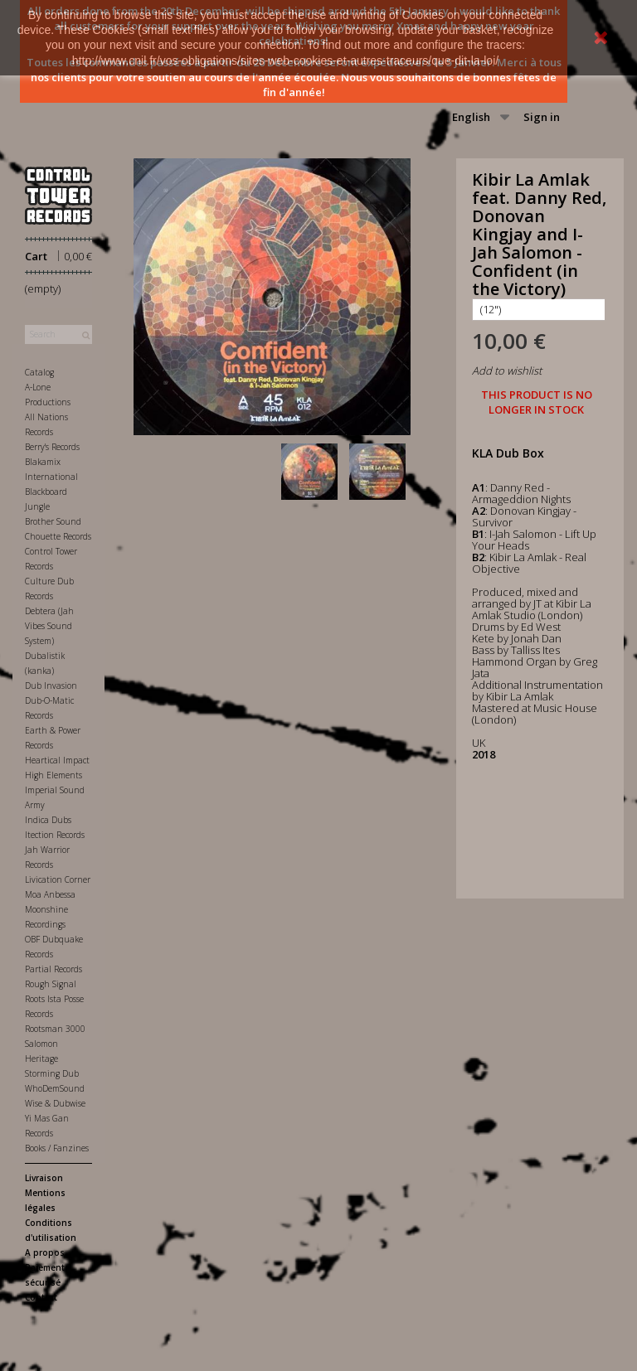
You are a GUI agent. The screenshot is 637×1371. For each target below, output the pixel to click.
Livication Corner (57, 879)
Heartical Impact (57, 760)
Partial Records (53, 969)
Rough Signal (50, 984)
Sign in (541, 116)
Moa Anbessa (50, 894)
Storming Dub (52, 1073)
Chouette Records (58, 536)
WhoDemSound (55, 1088)
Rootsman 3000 (55, 1028)
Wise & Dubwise (55, 1103)
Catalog (39, 372)
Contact (41, 1297)
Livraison (44, 1178)
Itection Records (55, 835)
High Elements (53, 775)
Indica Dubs (48, 820)
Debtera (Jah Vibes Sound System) (49, 626)
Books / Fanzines (57, 1148)
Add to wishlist (507, 370)
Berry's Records (52, 447)
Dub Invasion (51, 685)
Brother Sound (53, 521)
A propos (45, 1252)
